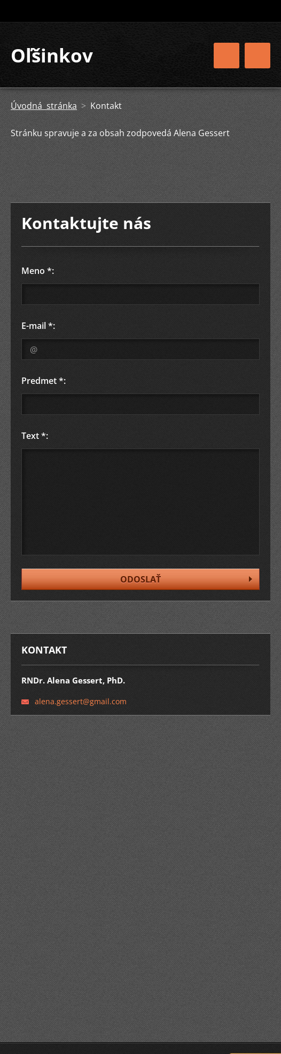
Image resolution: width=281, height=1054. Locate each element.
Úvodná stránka (44, 106)
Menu (257, 55)
